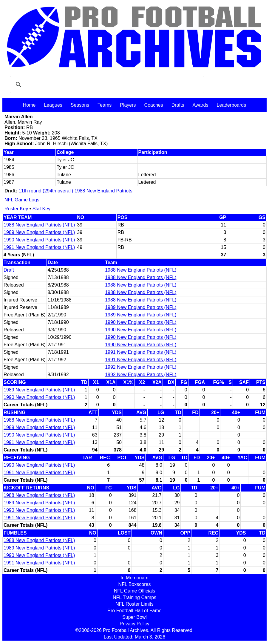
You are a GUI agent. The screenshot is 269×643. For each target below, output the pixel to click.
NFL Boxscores (134, 584)
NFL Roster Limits (134, 604)
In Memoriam (134, 577)
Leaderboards (231, 105)
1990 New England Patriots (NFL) (39, 239)
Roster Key (16, 208)
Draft (9, 269)
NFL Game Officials (134, 590)
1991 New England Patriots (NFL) (39, 247)
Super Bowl (134, 617)
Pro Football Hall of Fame (134, 610)
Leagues (53, 105)
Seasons (80, 105)
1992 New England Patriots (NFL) (140, 367)
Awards (200, 105)
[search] (106, 84)
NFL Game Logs (21, 199)
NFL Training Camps (134, 597)
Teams (105, 105)
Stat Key (41, 208)
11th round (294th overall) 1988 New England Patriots (75, 190)
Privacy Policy (134, 623)
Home (29, 105)
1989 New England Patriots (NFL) (39, 232)
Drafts (177, 105)
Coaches (153, 105)
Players (128, 105)
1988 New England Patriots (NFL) (39, 224)
